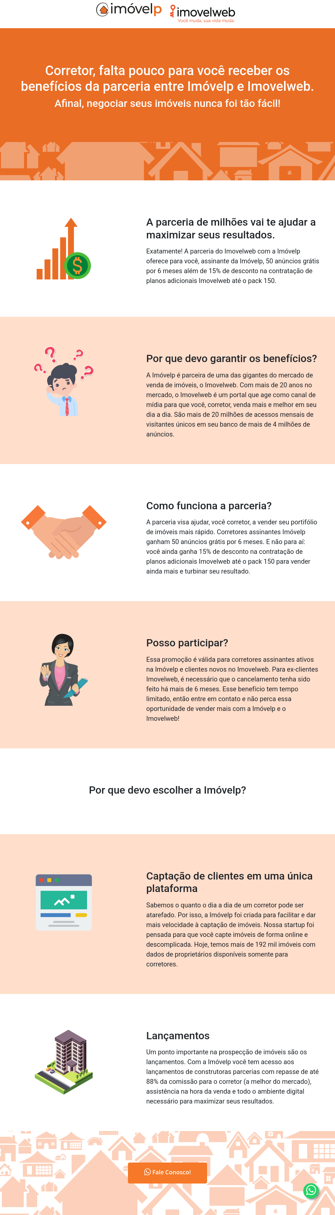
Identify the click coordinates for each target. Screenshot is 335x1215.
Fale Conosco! (167, 1173)
